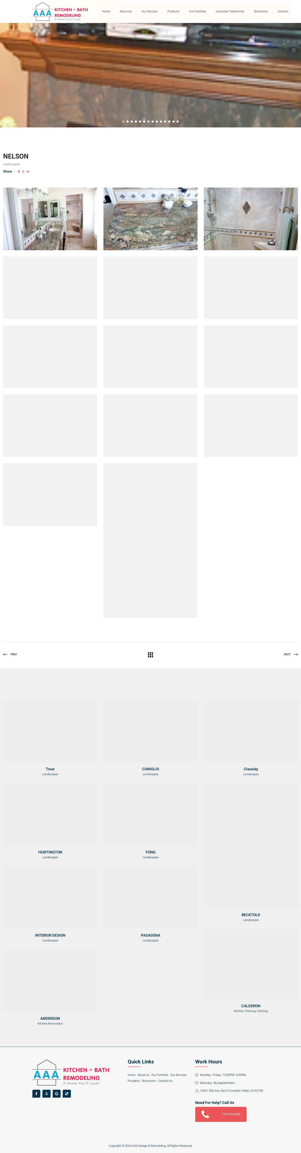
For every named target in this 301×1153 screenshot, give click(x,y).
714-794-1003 (221, 1114)
